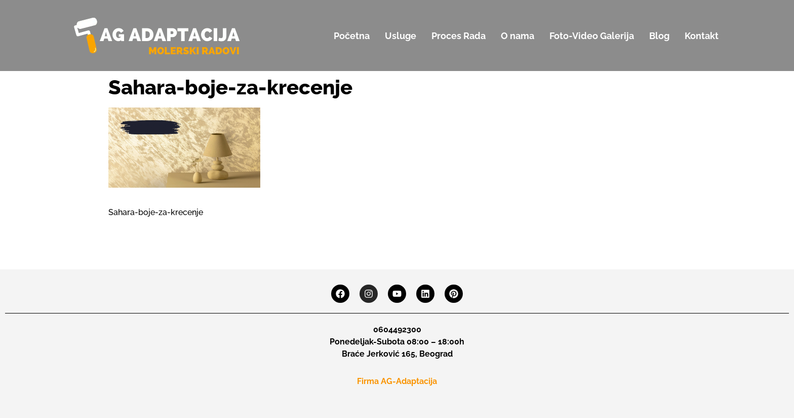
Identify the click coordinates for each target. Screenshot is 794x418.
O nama (517, 35)
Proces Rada (458, 35)
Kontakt (702, 35)
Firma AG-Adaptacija (397, 381)
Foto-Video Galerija (591, 35)
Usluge (400, 35)
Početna (352, 35)
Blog (659, 35)
